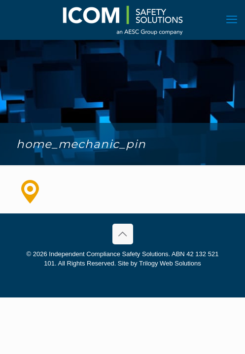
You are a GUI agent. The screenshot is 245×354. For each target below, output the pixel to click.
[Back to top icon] (122, 234)
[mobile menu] (231, 19)
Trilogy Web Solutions (170, 263)
